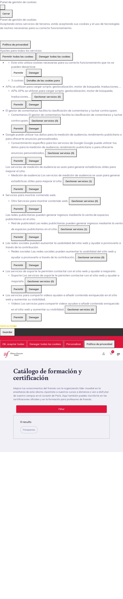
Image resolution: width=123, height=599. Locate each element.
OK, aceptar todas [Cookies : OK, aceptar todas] (13, 344)
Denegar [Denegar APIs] (34, 104)
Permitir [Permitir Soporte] (18, 289)
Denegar (34, 72)
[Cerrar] (2, 7)
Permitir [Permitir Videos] (18, 317)
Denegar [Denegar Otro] (34, 208)
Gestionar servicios (47, 96)
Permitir (18, 72)
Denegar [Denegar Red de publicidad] (34, 237)
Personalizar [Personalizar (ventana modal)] (73, 344)
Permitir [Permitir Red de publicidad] (18, 237)
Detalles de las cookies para (43, 80)
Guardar (7, 332)
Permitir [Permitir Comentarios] (18, 128)
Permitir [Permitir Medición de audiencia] (18, 189)
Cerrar (6, 13)
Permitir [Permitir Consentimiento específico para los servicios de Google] (18, 160)
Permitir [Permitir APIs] (18, 104)
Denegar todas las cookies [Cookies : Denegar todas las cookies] (54, 56)
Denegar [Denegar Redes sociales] (34, 265)
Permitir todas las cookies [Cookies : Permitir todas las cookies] (18, 56)
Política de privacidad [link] (15, 44)
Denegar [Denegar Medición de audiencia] (34, 189)
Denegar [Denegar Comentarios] (34, 128)
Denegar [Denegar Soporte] (34, 289)
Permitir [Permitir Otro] (18, 208)
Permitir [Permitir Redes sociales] (18, 265)
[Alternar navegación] (118, 355)
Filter (62, 409)
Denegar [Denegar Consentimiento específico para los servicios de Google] (34, 160)
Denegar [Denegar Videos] (34, 317)
